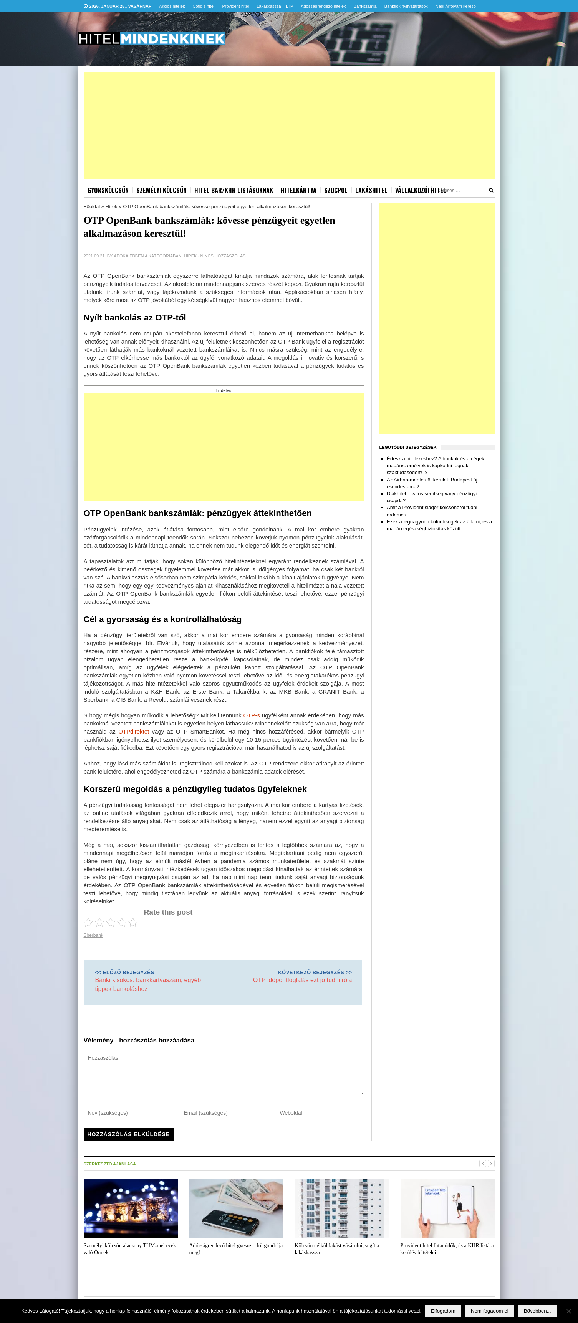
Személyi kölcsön (161, 190)
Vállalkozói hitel (420, 190)
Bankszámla (365, 6)
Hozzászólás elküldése (129, 1134)
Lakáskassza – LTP (275, 6)
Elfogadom (443, 1311)
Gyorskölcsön (108, 190)
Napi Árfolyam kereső (456, 6)
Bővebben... (537, 1311)
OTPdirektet (133, 731)
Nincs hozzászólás (223, 256)
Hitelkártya (298, 190)
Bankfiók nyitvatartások (406, 6)
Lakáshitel (371, 190)
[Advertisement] (289, 125)
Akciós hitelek (172, 6)
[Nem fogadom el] (568, 1311)
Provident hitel (235, 6)
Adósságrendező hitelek (323, 6)
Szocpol (336, 190)
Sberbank (93, 935)
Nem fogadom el (489, 1311)
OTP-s (251, 715)
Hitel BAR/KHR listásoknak (233, 190)
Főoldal (92, 206)
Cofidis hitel (204, 6)
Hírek (112, 206)
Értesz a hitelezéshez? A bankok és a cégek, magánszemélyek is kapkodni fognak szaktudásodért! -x (436, 465)
